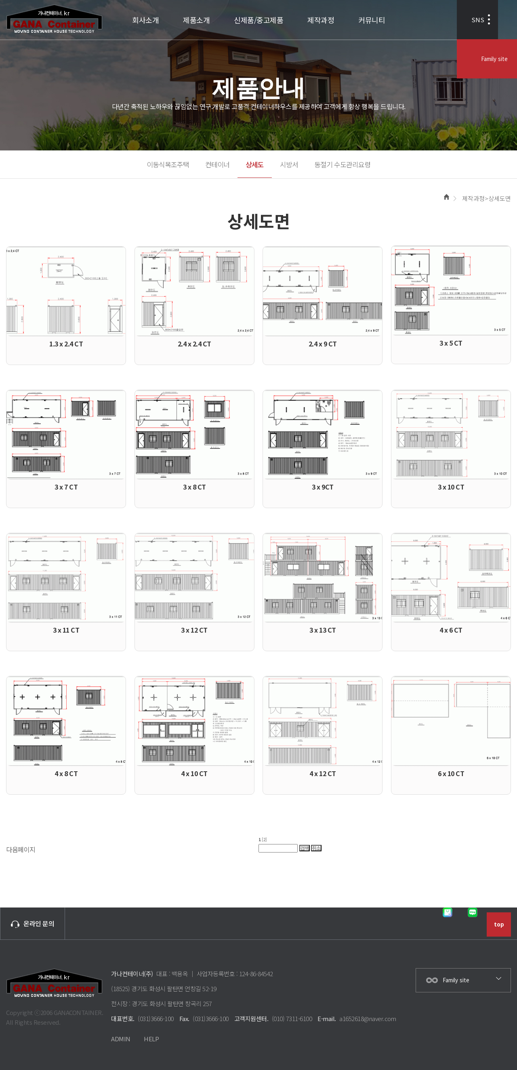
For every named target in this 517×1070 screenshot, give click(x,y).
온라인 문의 (32, 923)
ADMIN (120, 1038)
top (499, 924)
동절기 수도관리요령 (342, 164)
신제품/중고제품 (258, 20)
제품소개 (196, 20)
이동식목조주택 (168, 164)
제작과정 (320, 20)
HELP (151, 1038)
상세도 (255, 164)
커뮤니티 (371, 20)
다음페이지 (21, 849)
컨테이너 (217, 164)
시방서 (289, 164)
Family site (493, 20)
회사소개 (145, 20)
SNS (435, 20)
